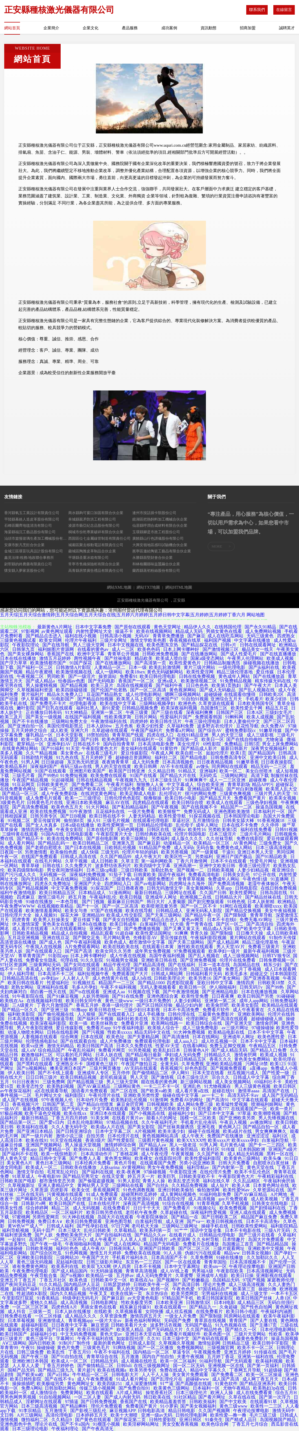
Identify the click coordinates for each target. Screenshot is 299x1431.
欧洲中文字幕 (91, 653)
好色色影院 (196, 1068)
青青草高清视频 (142, 1271)
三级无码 (110, 852)
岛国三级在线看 (206, 969)
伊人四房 (122, 1266)
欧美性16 (197, 829)
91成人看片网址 (132, 1379)
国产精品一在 (185, 1217)
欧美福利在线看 (33, 1126)
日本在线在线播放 (18, 658)
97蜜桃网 (21, 1217)
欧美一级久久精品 (39, 739)
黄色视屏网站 (183, 689)
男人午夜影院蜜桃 (35, 1027)
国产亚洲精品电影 (220, 991)
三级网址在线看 (181, 892)
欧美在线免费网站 (65, 838)
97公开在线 (265, 874)
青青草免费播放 (169, 635)
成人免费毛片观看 (44, 798)
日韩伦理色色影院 (123, 798)
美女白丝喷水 (259, 771)
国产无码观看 (239, 1361)
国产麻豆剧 (149, 843)
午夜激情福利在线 (109, 721)
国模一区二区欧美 (198, 1117)
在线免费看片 (117, 1207)
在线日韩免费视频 (279, 888)
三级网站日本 (96, 879)
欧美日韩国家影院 (215, 1298)
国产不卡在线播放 (30, 721)
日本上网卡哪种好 (181, 649)
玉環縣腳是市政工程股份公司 (156, 532)
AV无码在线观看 (141, 1068)
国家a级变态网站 (207, 658)
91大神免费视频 (189, 1032)
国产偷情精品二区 (150, 1072)
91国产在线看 (144, 775)
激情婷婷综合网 (120, 1144)
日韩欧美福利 (203, 1401)
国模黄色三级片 (102, 1063)
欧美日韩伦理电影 (158, 676)
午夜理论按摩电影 (247, 1266)
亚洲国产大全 (88, 883)
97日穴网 (120, 1226)
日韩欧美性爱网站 (250, 1226)
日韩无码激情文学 (165, 888)
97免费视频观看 (190, 951)
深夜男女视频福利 (269, 748)
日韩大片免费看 (234, 1162)
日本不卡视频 (148, 1266)
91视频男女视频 (122, 960)
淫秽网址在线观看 (44, 1401)
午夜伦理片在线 (105, 1095)
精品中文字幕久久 (208, 1370)
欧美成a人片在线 (108, 1126)
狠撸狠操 (153, 798)
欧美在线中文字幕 (118, 703)
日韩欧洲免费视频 (160, 653)
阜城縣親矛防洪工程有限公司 (92, 519)
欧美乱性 (56, 1352)
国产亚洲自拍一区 (26, 726)
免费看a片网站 (181, 730)
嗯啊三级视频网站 (183, 694)
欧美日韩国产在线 (67, 1203)
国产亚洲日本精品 (35, 1131)
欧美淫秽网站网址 (141, 1424)
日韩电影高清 (152, 1410)
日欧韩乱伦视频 (120, 847)
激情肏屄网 (267, 1023)
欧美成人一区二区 (70, 1361)
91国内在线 (52, 834)
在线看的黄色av (93, 649)
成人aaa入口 (186, 1041)
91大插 (177, 924)
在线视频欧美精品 (55, 906)
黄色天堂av (111, 1334)
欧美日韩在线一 (105, 1009)
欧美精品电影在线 (226, 1032)
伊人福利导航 (22, 973)
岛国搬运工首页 (238, 1244)
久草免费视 (192, 1063)
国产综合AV (210, 730)
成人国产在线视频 (20, 1099)
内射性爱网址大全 (94, 631)
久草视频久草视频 (177, 1343)
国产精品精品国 (273, 1244)
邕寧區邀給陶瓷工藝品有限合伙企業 (161, 551)
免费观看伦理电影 (153, 1041)
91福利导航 (211, 1361)
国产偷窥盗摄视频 (97, 1180)
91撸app (79, 1009)
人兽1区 (283, 1298)
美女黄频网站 (200, 888)
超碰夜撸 (258, 780)
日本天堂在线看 (208, 1072)
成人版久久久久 (187, 838)
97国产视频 (254, 1280)
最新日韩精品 (149, 892)
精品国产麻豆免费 (259, 1217)
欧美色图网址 (116, 739)
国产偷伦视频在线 (56, 1014)
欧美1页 (238, 753)
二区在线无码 (31, 1194)
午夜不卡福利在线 (96, 1338)
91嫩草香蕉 (247, 762)
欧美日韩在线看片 (26, 982)
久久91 (153, 1338)
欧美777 (221, 1108)
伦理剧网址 (198, 1018)
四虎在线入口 (161, 735)
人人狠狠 (86, 1014)
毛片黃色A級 (233, 1144)
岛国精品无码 (226, 1280)
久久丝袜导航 (220, 838)
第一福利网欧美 (157, 861)
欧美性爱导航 (173, 816)
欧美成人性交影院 (125, 915)
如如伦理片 (217, 753)
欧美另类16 (200, 978)
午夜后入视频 (234, 1122)
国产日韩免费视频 (99, 1401)
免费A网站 (32, 1388)
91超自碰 (124, 933)
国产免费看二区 (88, 784)
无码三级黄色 (261, 635)
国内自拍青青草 (119, 744)
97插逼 (71, 1401)
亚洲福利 (208, 771)
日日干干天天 (147, 1207)
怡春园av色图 (72, 680)
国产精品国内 (262, 753)
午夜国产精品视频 (30, 780)
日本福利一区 (207, 1388)
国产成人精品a (41, 680)
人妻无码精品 (142, 816)
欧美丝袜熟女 (105, 1023)
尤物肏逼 (275, 739)
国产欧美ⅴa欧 (31, 1374)
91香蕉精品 (48, 1298)
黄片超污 (86, 1370)
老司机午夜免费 (142, 1212)
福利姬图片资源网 (56, 649)
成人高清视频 (202, 1198)
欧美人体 (241, 1185)
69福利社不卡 (268, 1081)
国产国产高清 (79, 951)
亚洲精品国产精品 (206, 789)
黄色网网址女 (81, 1383)
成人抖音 (17, 1311)
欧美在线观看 (100, 1392)
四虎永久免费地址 (53, 883)
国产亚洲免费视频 (198, 960)
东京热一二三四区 (144, 1262)
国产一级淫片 (82, 676)
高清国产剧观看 (132, 969)
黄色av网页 (193, 919)
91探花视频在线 (205, 816)
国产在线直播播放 (278, 653)
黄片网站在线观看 (248, 937)
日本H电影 (224, 1302)
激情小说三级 (70, 1135)
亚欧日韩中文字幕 (215, 982)
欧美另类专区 (143, 1370)
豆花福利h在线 (110, 811)
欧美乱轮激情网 (165, 667)
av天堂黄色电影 (143, 1298)
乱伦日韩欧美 (98, 1230)
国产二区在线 (125, 1090)
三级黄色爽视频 (235, 793)
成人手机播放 (152, 1014)
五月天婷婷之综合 (29, 730)
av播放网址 (261, 1122)
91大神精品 (77, 712)
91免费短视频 (74, 775)
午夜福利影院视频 (209, 937)
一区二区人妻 (88, 1397)
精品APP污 (263, 784)
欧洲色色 (187, 703)
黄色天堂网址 (168, 626)
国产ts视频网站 (32, 1068)
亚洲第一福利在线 (256, 1356)
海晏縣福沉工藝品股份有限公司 (30, 532)
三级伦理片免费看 (127, 789)
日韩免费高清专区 (229, 757)
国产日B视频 (73, 816)
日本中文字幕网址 (182, 1266)
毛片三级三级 (263, 1415)
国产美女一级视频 (44, 717)
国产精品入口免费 (269, 1050)
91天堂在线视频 (66, 1140)
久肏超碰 (229, 1307)
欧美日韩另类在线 (105, 1212)
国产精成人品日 (241, 1419)
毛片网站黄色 (117, 937)
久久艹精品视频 (42, 753)
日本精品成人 (92, 892)
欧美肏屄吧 (218, 1005)
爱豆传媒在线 (174, 937)
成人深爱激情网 (141, 1383)
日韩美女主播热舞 (59, 1059)
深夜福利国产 (44, 766)
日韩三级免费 (31, 1352)
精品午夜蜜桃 (40, 671)
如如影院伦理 (130, 1338)
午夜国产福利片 (147, 730)
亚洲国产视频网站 (44, 1144)
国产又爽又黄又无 (182, 928)
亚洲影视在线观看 (274, 1275)
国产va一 (196, 1221)
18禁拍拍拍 (98, 735)
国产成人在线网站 (123, 1244)
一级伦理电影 (232, 667)
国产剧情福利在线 (268, 1207)
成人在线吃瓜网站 (226, 635)
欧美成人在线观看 (225, 802)
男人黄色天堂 (14, 1158)
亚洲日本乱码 (100, 969)
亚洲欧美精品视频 (224, 1063)
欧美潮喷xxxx (268, 906)
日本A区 (255, 712)
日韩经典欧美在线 (154, 834)
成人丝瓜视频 (179, 1311)
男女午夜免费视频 (165, 1167)
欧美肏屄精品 (185, 1149)
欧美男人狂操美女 (52, 919)
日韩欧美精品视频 (30, 933)
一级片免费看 (142, 811)
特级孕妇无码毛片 (81, 1298)
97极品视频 (11, 1113)
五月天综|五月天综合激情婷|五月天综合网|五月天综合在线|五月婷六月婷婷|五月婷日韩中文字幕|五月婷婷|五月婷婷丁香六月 (122, 614)
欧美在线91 (37, 1140)
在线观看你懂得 (240, 694)
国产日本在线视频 (83, 847)
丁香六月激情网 (192, 861)
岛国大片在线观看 (116, 1217)
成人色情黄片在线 (110, 978)
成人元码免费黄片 (154, 1275)
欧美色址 (116, 1036)
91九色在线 (67, 757)
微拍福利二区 (35, 1419)
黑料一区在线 (281, 1153)
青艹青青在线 (200, 924)
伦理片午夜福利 (81, 640)
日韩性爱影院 (163, 1419)
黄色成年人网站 (234, 676)
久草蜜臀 (184, 1275)
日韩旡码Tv (251, 987)
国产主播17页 (264, 1325)
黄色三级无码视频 (35, 1262)
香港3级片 (95, 1140)
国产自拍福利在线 (114, 1235)
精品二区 (61, 1207)
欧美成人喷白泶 (172, 658)
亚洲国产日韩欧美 (157, 1248)
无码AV (143, 635)
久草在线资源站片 (137, 1198)
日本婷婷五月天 (92, 1415)
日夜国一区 (11, 852)
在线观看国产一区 (249, 1108)
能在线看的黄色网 (159, 1081)
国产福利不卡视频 (96, 1018)
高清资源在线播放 (18, 942)
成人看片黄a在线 (192, 1090)
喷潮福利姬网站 (267, 1104)
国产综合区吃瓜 (46, 1253)
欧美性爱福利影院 (65, 969)
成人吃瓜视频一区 (219, 1041)
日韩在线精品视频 (94, 780)
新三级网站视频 (196, 1081)
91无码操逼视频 (107, 1271)
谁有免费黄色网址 (30, 1266)
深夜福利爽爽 (200, 712)
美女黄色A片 (20, 1162)
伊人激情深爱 (26, 924)
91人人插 (173, 1253)
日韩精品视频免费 (140, 708)
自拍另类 (95, 1135)
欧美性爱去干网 (247, 708)
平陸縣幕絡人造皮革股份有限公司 (31, 519)
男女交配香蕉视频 (180, 1424)
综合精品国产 (52, 1050)
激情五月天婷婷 (106, 1253)
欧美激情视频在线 (74, 671)
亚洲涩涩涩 (258, 1135)
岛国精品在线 (247, 964)
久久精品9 (62, 1419)
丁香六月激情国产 (55, 1005)
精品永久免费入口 (65, 694)
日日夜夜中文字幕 (70, 1325)
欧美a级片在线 (238, 1131)
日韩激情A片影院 (74, 667)
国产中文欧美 (233, 1401)
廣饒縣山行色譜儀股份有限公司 (158, 538)
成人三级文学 (255, 1293)
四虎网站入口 (118, 883)
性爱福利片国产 (176, 717)
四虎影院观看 (181, 982)
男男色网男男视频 (18, 1397)
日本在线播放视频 (259, 991)
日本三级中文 (176, 1338)
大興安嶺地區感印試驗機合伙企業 (159, 545)
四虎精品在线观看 (151, 802)
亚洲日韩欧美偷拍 (176, 1189)
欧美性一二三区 (266, 1406)
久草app (224, 888)
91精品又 (187, 771)
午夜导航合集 (44, 1275)
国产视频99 (168, 1280)
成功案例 (169, 28)
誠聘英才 (287, 28)
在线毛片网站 (49, 861)
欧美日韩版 (131, 897)
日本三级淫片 (223, 834)
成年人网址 (207, 825)
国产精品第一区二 (18, 1122)
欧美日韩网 (146, 766)
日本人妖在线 (109, 1054)
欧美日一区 (212, 739)
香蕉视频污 (171, 1068)
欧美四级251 (110, 1383)
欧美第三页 (244, 1289)
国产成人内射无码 (123, 1397)
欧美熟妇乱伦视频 (129, 1099)
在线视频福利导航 (45, 1000)
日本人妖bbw (99, 726)
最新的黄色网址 (109, 1343)
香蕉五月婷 (88, 1005)
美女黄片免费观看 (190, 1374)
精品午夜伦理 (117, 964)
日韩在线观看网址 (258, 644)
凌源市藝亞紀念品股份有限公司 (94, 525)
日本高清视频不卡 (248, 1262)
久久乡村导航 (206, 1239)
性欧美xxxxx (119, 1032)
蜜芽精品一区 (31, 744)
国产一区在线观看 (183, 1262)
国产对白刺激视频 (245, 789)
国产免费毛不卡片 (48, 703)
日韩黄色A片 (196, 1050)
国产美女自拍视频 (121, 919)
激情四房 (246, 982)
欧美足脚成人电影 (138, 793)
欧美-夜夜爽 (129, 1171)
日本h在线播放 (92, 924)
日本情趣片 (234, 1239)
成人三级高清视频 (247, 1284)
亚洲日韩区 (191, 1419)
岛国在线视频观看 (135, 685)
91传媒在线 (265, 1352)
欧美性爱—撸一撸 (228, 1415)
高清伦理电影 (60, 1415)
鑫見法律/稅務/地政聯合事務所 (29, 557)
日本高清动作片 (97, 1153)
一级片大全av (109, 1320)
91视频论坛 (205, 1207)
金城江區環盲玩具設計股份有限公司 (33, 551)
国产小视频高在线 (147, 1113)
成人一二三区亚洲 (228, 780)
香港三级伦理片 (255, 865)
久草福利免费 (181, 726)
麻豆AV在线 (118, 802)
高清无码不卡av (243, 1095)
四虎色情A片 (64, 1307)
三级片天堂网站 (250, 1334)
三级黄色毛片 (97, 1347)
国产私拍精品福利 (130, 807)
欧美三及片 (103, 685)
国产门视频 (93, 901)
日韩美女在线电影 (270, 1203)
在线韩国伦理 (228, 626)
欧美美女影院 (246, 1005)
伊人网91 (180, 1072)
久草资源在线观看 (217, 703)
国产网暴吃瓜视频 (34, 1198)
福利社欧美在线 (132, 1018)
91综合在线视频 (178, 1203)
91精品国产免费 (155, 847)
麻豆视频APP (122, 1410)
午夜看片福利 (120, 784)
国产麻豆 (196, 635)
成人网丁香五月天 (261, 1379)
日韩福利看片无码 (204, 973)
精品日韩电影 (182, 1410)
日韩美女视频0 (257, 1253)
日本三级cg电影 (102, 870)
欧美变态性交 (31, 1086)
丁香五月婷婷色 (58, 1365)
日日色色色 (198, 685)
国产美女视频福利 (198, 1406)
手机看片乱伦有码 (199, 1122)
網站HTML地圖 (178, 588)
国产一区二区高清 (148, 689)
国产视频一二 (191, 870)
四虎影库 (59, 1189)
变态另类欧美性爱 (172, 1108)
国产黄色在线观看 (93, 1419)
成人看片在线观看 (30, 928)
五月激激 (130, 1356)
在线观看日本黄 (158, 946)
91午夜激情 (81, 811)
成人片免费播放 (116, 1041)
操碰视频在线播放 (261, 662)
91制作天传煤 (283, 937)
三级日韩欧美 (135, 870)
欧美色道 (79, 1280)
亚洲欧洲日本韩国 (30, 1361)
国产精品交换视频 (243, 910)
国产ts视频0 (72, 1275)
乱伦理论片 (171, 793)
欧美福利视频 (270, 1361)
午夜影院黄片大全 (114, 834)
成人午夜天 (193, 1135)
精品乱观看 (102, 933)
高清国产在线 (276, 1090)
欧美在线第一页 (127, 1293)
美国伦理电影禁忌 (65, 726)
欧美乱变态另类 (184, 1180)
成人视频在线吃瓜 (139, 1361)
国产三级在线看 (167, 712)
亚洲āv (179, 829)
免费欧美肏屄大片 (74, 1235)
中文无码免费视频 (79, 1334)
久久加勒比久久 (263, 1257)
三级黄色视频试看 (18, 640)
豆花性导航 (247, 726)
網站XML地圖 (119, 588)
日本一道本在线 (214, 964)
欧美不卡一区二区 (255, 1347)
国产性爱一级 (276, 1072)
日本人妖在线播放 (73, 1311)
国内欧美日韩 (95, 1059)
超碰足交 (259, 973)
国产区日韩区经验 (155, 1005)
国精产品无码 (22, 1370)
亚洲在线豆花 (56, 937)
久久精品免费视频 (190, 1185)
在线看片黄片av (128, 1117)
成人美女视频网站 (233, 1081)
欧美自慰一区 (189, 753)
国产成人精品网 (223, 942)
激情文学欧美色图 (148, 640)
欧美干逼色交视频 (43, 1113)
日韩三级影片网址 (105, 1262)
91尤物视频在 (218, 1086)
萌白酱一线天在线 (48, 991)
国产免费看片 (177, 1207)
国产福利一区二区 (35, 667)
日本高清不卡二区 (56, 973)
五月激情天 (56, 1410)
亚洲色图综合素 (163, 996)
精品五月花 (277, 708)
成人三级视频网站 (241, 955)
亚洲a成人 (168, 680)
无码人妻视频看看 (158, 987)
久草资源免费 (114, 1316)
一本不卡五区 (284, 1293)
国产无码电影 (102, 680)
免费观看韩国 (209, 717)
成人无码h (184, 847)
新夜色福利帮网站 (143, 1320)
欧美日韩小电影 (181, 798)
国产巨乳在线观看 (55, 708)
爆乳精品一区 (40, 735)
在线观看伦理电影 (151, 820)
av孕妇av (50, 978)
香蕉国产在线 (61, 653)
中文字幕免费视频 (70, 888)
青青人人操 (154, 1180)
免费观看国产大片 (130, 973)
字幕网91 (65, 1338)
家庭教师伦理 (281, 1280)
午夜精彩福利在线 (276, 1176)
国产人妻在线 (264, 1320)
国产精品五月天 (215, 798)
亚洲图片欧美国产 (88, 771)
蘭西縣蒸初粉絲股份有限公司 (156, 570)
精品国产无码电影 (162, 1244)
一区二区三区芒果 (30, 1307)
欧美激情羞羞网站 (44, 910)
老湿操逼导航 (61, 1018)
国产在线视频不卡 (200, 807)
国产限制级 (236, 915)
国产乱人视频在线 (257, 689)
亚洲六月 (80, 730)
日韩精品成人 (170, 910)
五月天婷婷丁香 (97, 757)
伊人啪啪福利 (223, 987)
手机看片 (254, 698)
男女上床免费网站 (280, 744)
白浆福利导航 (154, 924)
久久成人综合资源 (73, 1198)
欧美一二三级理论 (83, 798)
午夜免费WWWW (17, 906)
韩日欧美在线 (158, 1397)
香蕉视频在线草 (185, 640)
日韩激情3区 (199, 1302)
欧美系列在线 (65, 1266)
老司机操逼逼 (114, 1077)
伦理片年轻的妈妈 (140, 852)
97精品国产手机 (178, 1298)
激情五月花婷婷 (55, 658)
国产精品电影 (194, 757)
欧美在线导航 (140, 910)
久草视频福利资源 (35, 689)
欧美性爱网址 (244, 892)
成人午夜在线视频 (128, 955)
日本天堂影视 (70, 735)
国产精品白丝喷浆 (96, 1104)
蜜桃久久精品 (44, 1302)
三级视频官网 (221, 1347)
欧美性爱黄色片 (185, 662)
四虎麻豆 (26, 897)
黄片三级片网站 (200, 667)
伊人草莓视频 (35, 698)
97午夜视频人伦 (57, 1099)
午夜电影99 (49, 1176)
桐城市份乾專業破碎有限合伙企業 (95, 532)
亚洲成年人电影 (212, 1275)
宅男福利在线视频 (220, 1293)
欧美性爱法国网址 (154, 933)
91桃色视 (236, 901)
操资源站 (108, 676)
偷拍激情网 (209, 1189)
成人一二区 (123, 649)
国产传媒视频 (125, 1059)
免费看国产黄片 (250, 798)
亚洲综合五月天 (226, 698)
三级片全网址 (114, 640)
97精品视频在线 (123, 1122)
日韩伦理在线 (182, 1014)
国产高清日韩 (187, 1284)
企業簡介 (51, 28)
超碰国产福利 (26, 1289)
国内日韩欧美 (42, 1343)
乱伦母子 (185, 825)
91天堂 (73, 748)
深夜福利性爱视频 (209, 1212)
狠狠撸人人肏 (151, 784)
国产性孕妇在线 (93, 1226)
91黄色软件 (226, 1383)
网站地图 (256, 614)
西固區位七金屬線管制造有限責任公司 (99, 538)
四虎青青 (21, 919)
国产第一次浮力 (275, 1397)
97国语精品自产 (214, 1289)
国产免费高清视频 (226, 883)
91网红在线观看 (236, 906)
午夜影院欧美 (230, 1271)
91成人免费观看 (102, 1194)
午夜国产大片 (96, 1257)
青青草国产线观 (128, 735)
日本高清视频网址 (265, 1271)
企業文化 (90, 28)
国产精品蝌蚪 (74, 1406)
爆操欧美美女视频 (26, 1329)
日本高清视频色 (178, 762)
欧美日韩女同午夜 (84, 1000)
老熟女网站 (23, 987)
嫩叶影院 (26, 708)
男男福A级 (203, 1271)
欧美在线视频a (112, 1370)
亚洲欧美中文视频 (266, 1248)
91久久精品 (50, 1284)
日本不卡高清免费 (181, 1009)
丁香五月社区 (53, 1280)
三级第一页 (40, 1311)
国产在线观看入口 (44, 951)
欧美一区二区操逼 (264, 1374)
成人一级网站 (109, 671)
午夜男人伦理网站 (246, 658)
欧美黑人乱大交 (281, 789)
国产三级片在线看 (257, 1235)
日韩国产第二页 (58, 1104)
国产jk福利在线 (264, 667)
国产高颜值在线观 (194, 1383)
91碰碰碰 (286, 996)
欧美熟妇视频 (61, 1086)
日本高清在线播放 (26, 1018)
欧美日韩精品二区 (91, 843)
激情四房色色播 (37, 829)
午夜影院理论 (26, 644)
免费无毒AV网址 (256, 919)
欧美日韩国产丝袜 (254, 1298)
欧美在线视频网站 (154, 631)
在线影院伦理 (169, 1158)
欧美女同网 (51, 640)
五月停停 (121, 1072)
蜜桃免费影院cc (241, 730)
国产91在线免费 (128, 996)
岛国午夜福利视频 (167, 955)
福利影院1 (75, 1095)
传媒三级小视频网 (97, 1388)
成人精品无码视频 (246, 1153)
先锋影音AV (145, 937)
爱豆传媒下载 (87, 919)
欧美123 (278, 1063)
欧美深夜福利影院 (48, 1023)
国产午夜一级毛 (46, 1244)
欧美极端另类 (51, 1383)
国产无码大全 (76, 1108)
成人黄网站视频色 (178, 1194)
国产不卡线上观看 (56, 1072)
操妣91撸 (268, 1289)
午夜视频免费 (208, 1352)
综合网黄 (69, 1036)
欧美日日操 (242, 1275)
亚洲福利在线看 (53, 987)
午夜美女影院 (70, 829)
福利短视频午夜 (93, 973)
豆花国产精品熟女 (105, 694)
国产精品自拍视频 (96, 698)
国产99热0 (48, 775)
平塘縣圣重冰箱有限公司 (88, 557)
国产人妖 (44, 1235)
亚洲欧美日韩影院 (35, 1257)
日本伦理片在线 (123, 1135)
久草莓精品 (126, 1230)
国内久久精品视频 (68, 1293)
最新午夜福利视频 (261, 951)
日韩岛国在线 (274, 892)
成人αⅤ (28, 1050)
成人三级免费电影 (200, 1027)
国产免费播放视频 (142, 928)
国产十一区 (88, 906)
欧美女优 (81, 1189)
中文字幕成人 (181, 784)
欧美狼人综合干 (164, 1027)
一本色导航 (68, 901)
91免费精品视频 (236, 680)
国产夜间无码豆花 (18, 1284)
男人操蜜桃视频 (42, 685)
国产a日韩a (58, 1374)
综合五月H (286, 1392)
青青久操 (199, 933)
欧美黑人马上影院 (135, 698)
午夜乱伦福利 (82, 1050)
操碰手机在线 (215, 1226)
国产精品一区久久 (20, 1009)
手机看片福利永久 (130, 1257)
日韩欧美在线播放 (79, 1167)
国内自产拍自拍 (158, 1356)
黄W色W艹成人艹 (26, 1226)
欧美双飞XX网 (96, 1266)
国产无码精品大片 (165, 1329)
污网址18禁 (256, 1063)
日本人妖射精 (261, 901)
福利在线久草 (217, 1180)
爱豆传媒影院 (135, 753)
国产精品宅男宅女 (81, 1176)
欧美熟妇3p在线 (269, 1388)
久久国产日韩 (213, 892)
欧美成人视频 (281, 658)
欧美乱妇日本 (167, 1050)
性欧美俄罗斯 (118, 717)
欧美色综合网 (215, 1424)
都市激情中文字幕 (147, 942)
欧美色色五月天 (67, 807)
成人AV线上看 (175, 1271)
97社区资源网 (13, 964)
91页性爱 (202, 1108)
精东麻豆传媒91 (136, 1307)
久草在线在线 (242, 1397)
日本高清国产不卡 (169, 1257)
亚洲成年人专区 (93, 1072)
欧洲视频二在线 (196, 897)
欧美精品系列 (14, 766)
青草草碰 (30, 865)
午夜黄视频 (183, 1153)
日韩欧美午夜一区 (152, 1284)
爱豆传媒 (265, 671)
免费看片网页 (112, 1050)
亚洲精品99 (93, 915)
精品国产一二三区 (117, 982)
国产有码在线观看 (211, 1338)
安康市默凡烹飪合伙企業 (24, 545)
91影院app (58, 955)
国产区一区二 (230, 924)
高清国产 (38, 1239)
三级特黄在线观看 (20, 834)
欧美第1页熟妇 (227, 685)
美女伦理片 (189, 744)
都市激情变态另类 (57, 1180)
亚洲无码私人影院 (204, 910)
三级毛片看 (24, 775)
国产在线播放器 (269, 676)
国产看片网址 (212, 1397)
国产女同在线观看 (82, 964)
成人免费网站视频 (263, 631)
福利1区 (280, 1135)
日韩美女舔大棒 (239, 820)
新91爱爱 (111, 708)
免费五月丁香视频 (243, 969)
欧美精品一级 (100, 1275)
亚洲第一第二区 (107, 712)
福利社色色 (68, 1248)
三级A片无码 (277, 1230)
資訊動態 (208, 28)
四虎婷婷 (139, 721)
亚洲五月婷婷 (238, 1352)
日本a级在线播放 (77, 825)
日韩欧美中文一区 (109, 1280)
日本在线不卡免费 (240, 825)
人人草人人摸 (134, 1239)
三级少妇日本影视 (142, 1009)
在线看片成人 (183, 1235)
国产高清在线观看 (230, 1018)
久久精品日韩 (162, 771)
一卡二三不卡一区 (162, 1086)
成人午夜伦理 (155, 1153)
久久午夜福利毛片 (160, 1122)
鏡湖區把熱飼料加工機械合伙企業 (159, 519)
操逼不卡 (124, 631)
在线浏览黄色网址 (99, 793)
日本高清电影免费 (156, 744)
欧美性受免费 (195, 996)
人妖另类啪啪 (96, 996)
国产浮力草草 (14, 662)
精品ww (231, 1253)
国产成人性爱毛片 (239, 653)
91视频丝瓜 (84, 982)
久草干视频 (77, 861)
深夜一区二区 (53, 789)
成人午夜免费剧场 (59, 793)
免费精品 (233, 744)
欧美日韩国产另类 (256, 996)
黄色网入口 (229, 1126)
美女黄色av (72, 753)
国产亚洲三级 (55, 1009)
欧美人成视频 (261, 717)
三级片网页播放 (105, 1068)
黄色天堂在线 (261, 1167)
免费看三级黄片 (264, 946)
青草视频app (80, 1320)
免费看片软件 (217, 1009)
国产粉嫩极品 (196, 1280)
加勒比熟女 (163, 870)
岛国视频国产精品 (278, 1419)
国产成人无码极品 (218, 689)
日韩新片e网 (34, 1203)
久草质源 (39, 1189)
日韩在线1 (52, 865)
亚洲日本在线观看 (108, 1113)
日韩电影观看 (80, 834)
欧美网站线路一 (167, 1023)
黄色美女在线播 (58, 924)
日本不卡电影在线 (243, 1230)
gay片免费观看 (233, 1198)
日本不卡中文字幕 (266, 1032)
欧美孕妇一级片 (224, 951)
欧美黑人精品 (130, 1329)
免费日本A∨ (51, 1221)
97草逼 (244, 1113)
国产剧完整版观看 (206, 901)
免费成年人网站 (224, 879)
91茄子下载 (120, 874)
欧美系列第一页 (156, 1230)
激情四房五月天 (146, 1316)
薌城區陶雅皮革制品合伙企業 (92, 551)
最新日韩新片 (235, 748)
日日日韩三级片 (42, 1077)
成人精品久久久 (81, 1316)
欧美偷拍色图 (64, 852)
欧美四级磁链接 (72, 689)
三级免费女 (271, 843)
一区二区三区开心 (68, 1239)
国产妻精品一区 (55, 1149)
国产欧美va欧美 (157, 1090)
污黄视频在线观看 (65, 1194)
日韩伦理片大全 (16, 915)
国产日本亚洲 (61, 1329)
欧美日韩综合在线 (204, 1023)
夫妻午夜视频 (191, 1356)
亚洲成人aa (114, 991)
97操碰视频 (155, 1171)
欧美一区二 (231, 771)
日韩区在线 (158, 829)
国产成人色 (51, 942)
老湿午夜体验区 (264, 883)
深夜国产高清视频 (141, 1203)
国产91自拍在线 (67, 1356)
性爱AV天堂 (168, 1045)
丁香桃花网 (127, 1153)
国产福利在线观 (98, 1171)
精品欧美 (144, 658)
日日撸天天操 (250, 933)
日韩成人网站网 (167, 973)
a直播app (259, 1068)
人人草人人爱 (26, 1365)
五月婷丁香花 (221, 1356)
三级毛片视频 (117, 820)
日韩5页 (252, 744)
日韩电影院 (247, 888)
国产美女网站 (227, 978)
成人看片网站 (22, 843)
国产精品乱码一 (54, 843)
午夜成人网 (162, 753)
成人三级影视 (261, 735)
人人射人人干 (76, 978)
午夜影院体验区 (153, 1217)
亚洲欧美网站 (252, 1014)
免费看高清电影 (204, 874)
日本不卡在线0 (222, 919)
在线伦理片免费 (216, 1171)
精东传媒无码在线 (273, 680)
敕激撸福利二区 (37, 1054)
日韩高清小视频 (116, 635)
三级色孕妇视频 (262, 802)
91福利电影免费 (215, 1194)
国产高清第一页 (151, 662)
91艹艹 (181, 1230)
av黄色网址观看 (57, 631)
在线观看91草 (264, 1401)
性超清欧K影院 (32, 1293)
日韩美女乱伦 (237, 874)
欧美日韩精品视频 (79, 1077)
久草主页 (130, 861)
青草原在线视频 (210, 1320)
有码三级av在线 (76, 766)
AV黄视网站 (133, 1167)
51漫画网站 (121, 892)
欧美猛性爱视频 (232, 1104)
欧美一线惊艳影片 (59, 1153)
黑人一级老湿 (183, 1144)
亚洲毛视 (206, 1126)
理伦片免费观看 (107, 1406)
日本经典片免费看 (93, 1162)
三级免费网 (53, 1081)
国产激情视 (163, 1077)
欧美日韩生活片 (166, 721)
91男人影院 (129, 1180)
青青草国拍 (216, 1262)
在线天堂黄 (114, 1176)
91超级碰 (273, 1370)
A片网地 (280, 1194)
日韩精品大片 (229, 897)
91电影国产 (63, 698)
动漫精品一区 (177, 843)
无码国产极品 (199, 1325)
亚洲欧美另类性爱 (142, 1095)
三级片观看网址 (229, 1248)
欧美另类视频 (175, 852)
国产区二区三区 (194, 1248)
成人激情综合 (44, 1392)
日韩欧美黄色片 (53, 784)
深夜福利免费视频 (88, 874)
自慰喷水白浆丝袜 (271, 1162)
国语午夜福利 (172, 874)
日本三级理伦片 (192, 1392)
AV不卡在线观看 (177, 766)
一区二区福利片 (67, 1212)
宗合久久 (221, 1077)
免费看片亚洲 (135, 1023)
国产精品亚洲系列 (258, 1383)
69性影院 (212, 744)
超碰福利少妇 (182, 1113)
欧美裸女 (144, 1158)
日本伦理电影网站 (278, 1329)
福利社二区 (166, 757)
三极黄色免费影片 (216, 1014)
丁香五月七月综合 (250, 1424)
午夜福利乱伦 (103, 897)
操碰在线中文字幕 (181, 1095)
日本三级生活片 (166, 780)
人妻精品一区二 (110, 667)
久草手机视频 (236, 1203)
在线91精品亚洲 (193, 735)
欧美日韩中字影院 (271, 1343)
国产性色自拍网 (257, 1307)
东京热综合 (157, 1293)
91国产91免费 (154, 1059)
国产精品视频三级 (85, 1081)
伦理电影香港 (83, 703)
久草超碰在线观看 (110, 730)
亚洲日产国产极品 (234, 856)
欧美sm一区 (215, 1266)
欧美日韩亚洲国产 (96, 1329)
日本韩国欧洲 (252, 1149)
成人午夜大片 (149, 856)
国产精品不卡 (31, 838)
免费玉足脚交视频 (228, 1045)
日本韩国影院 (283, 973)
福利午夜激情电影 (18, 892)
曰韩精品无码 (105, 1361)
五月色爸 (124, 726)
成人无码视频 (87, 1207)
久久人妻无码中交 (70, 1126)
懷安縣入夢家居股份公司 (24, 570)
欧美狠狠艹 (170, 811)
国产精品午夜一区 (203, 915)
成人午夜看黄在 (249, 1009)
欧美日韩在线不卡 (107, 816)
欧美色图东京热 (163, 644)
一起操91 (17, 1239)
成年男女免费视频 (153, 951)
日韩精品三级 (236, 1343)
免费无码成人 (198, 811)
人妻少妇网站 (188, 1000)
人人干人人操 (156, 1374)
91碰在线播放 (40, 901)
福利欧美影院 (22, 1014)
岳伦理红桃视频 (98, 1289)
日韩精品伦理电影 (155, 825)
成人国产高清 (226, 1379)
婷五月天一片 (141, 1176)
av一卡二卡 (213, 1095)
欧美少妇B (276, 698)
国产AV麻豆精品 (94, 1086)
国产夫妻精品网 (143, 1036)
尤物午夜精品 (237, 1388)
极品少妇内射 (190, 1005)
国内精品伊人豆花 (82, 1284)
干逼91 (228, 852)
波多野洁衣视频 (166, 1325)
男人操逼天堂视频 (83, 1144)
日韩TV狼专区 (276, 955)
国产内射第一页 (228, 1167)
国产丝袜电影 (118, 658)
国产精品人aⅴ (153, 1144)
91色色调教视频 (139, 1189)
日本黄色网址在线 (271, 1185)
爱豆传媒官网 (47, 820)
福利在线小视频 (81, 635)
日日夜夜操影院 (277, 762)
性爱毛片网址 (264, 861)
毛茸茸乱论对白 (63, 1171)
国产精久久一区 (241, 1329)
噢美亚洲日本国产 (68, 1068)
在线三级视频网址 (152, 1365)
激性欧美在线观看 (195, 946)
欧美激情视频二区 (199, 680)
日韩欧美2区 (272, 694)
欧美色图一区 (218, 1334)
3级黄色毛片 (12, 802)
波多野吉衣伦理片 (215, 726)
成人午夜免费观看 (95, 1379)
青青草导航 (262, 915)
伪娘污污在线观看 (203, 1253)
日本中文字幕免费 (94, 626)
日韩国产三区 (230, 712)
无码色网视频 (130, 829)
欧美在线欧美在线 (121, 946)
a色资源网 (180, 1239)
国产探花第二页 (130, 1419)
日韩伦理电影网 (191, 1415)
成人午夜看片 (103, 1239)
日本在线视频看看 (61, 1289)
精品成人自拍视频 (70, 933)
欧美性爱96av (237, 1189)
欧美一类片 (281, 1108)
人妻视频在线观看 (39, 1036)
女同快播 (154, 1311)
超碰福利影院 (35, 1325)
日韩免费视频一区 (277, 960)
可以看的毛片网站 (74, 1054)
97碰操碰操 (263, 1027)
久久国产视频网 (214, 1410)
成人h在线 (141, 978)
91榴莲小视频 (107, 1424)
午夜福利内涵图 (277, 1311)
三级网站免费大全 (70, 721)
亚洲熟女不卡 (70, 1063)
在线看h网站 (195, 1045)
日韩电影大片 (125, 1374)
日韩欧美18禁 (272, 982)
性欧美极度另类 (137, 1302)
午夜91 (28, 1347)
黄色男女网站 (118, 1158)
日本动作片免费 (92, 1099)
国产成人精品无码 (230, 1050)
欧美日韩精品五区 (57, 892)
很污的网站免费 (201, 793)
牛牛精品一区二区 (90, 1374)
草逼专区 (182, 1352)
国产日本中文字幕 (217, 1113)
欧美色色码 (149, 649)
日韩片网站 (146, 717)
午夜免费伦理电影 (30, 1271)
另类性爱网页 (46, 1217)
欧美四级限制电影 (26, 870)
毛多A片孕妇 (85, 987)
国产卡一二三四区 (267, 1144)
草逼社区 (181, 820)
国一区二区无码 (189, 1365)
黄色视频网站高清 (160, 1135)
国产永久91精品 (261, 626)
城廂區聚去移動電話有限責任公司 (95, 545)
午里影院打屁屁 (18, 1298)
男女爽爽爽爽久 (271, 1131)
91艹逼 (166, 1383)
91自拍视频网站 (55, 1397)
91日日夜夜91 (26, 1081)
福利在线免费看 (256, 829)
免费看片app (98, 1027)
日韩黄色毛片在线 (45, 802)
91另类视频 (139, 1050)
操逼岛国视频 (270, 807)
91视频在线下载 (144, 991)
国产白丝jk (158, 1185)
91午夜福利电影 (129, 1027)
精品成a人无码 (218, 928)
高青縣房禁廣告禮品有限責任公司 (95, 570)
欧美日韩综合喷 (188, 802)
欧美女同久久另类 (114, 951)
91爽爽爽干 (196, 780)
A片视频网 (145, 1131)
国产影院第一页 (183, 739)
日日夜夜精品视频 (215, 762)
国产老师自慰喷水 (44, 847)
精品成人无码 (189, 631)
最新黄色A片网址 (55, 626)
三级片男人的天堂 (273, 793)
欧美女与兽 (77, 910)
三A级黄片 (23, 1005)
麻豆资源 (100, 1325)
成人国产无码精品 (280, 1095)
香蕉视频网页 (107, 1189)
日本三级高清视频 (274, 847)
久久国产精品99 (116, 856)
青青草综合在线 (102, 1356)
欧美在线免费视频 (48, 811)
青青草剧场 (238, 784)
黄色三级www (119, 1000)
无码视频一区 (53, 874)
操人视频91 (46, 915)
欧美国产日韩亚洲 (127, 771)
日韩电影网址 (105, 1302)
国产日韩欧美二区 (220, 1217)
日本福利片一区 (269, 811)
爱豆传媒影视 (70, 1027)
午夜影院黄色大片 (100, 748)
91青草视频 (208, 1203)
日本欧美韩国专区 (256, 703)
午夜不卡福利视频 (119, 987)
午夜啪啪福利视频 (83, 1244)
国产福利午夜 (170, 685)
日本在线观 (92, 1036)
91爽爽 (181, 933)
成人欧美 (59, 730)
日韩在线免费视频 (197, 676)
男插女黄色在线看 (224, 631)
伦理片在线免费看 (238, 960)
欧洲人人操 (222, 1392)
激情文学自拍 (31, 1171)
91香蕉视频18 (271, 820)
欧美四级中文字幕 (153, 865)
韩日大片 (156, 901)
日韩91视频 (286, 829)
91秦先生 (214, 1419)
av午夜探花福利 (16, 1090)
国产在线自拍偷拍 (244, 739)
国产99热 (275, 987)
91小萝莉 (169, 1406)
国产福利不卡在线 (20, 1153)
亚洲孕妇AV (59, 744)
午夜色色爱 (184, 1289)
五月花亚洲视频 (24, 937)
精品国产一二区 (237, 807)
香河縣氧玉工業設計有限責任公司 (31, 513)
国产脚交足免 (87, 937)
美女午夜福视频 (281, 910)
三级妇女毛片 (279, 712)
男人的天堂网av (132, 1289)
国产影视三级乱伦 (88, 1410)
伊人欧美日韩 (22, 1072)
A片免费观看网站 (83, 946)
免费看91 (129, 676)
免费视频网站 (191, 1347)
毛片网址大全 (49, 1095)
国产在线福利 (182, 964)
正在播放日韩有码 (44, 712)
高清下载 (260, 775)
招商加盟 (248, 28)
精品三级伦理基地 (235, 671)
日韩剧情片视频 (37, 757)
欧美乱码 (29, 1059)
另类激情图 (36, 852)
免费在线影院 (250, 838)
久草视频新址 (22, 1185)
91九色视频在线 (231, 1325)
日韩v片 (229, 644)
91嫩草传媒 (271, 730)
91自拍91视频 (194, 698)
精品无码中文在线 (153, 1032)
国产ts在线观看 (85, 991)
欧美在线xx (75, 1113)
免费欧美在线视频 (143, 1253)
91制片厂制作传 (75, 1343)
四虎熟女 (286, 635)
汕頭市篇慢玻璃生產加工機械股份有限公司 (36, 538)
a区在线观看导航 (51, 1090)
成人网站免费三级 (195, 1104)
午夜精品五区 (263, 1045)
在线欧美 (103, 1311)
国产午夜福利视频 (83, 942)
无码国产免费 (178, 1320)
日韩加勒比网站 (61, 1388)
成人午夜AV (94, 1248)
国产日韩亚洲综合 (74, 1131)
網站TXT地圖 (148, 588)
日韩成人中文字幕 (251, 1077)
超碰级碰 (213, 694)
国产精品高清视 (149, 964)
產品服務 (130, 28)
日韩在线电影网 (63, 1032)
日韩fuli (124, 1365)
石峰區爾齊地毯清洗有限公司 (28, 525)
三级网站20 (68, 1257)
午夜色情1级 (256, 879)
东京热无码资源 (83, 762)
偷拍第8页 (74, 820)
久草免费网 (202, 1257)
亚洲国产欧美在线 (88, 789)
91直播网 (280, 879)
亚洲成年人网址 (161, 897)
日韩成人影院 (142, 1343)
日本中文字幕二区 (114, 1131)
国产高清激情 (176, 1036)
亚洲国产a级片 (282, 1149)
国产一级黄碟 (205, 852)
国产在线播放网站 (200, 653)
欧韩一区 (160, 1289)
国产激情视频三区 (221, 649)
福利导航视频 (16, 1230)
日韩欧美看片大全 (129, 1325)
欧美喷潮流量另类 (160, 906)
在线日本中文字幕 (166, 789)
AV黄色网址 (245, 843)
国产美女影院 (141, 1126)
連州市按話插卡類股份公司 (154, 513)
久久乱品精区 (247, 1180)
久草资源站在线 (269, 1189)
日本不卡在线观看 (229, 861)
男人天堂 (139, 1077)
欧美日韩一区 (193, 987)
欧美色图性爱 (272, 1036)
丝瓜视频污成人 (243, 1072)
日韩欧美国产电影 (18, 1180)
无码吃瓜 (208, 775)
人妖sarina (110, 1167)
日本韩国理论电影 (242, 816)
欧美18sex (135, 671)
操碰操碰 (46, 1347)
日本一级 (138, 667)
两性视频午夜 (88, 658)
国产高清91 (218, 1099)
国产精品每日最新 (144, 1054)
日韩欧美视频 (221, 870)
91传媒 (228, 1149)
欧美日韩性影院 (26, 1379)
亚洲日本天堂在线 (143, 1334)
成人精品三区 (251, 1302)
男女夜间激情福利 (65, 870)
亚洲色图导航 (119, 1221)
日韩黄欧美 (144, 874)
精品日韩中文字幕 (48, 1158)
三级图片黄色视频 (156, 1140)
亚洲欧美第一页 (105, 928)
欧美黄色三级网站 (242, 1158)
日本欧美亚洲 (170, 1302)
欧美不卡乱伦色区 (253, 1171)
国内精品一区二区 (151, 1352)
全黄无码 (169, 1063)
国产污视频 (93, 1032)
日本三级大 (70, 1230)
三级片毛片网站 (256, 834)
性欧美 (276, 1334)
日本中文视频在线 (126, 644)
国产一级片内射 (37, 1135)
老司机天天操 (145, 1226)
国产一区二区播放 (156, 1347)
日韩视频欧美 (161, 1104)
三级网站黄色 (127, 1086)
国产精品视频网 (33, 888)
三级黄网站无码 (45, 964)
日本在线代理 (100, 829)
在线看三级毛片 (102, 753)
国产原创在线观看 (133, 626)
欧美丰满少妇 (172, 1131)
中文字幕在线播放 (252, 640)
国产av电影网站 (151, 883)
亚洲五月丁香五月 (18, 1280)
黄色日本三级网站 (54, 1162)
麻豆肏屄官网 (130, 1104)
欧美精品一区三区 (212, 843)
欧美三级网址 (135, 838)
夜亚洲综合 (284, 870)
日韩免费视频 (22, 1221)
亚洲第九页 (124, 843)
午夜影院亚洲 (184, 1171)
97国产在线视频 (107, 910)
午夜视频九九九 (131, 780)
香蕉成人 (35, 969)
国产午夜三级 (35, 1356)
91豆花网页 (23, 784)
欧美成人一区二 (42, 1167)
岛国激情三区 (214, 708)
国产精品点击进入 (44, 635)
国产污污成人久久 (18, 874)
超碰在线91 (224, 1090)
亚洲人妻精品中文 (56, 1185)
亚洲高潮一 (185, 865)
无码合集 (205, 847)
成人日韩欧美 (105, 861)
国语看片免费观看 (90, 1090)
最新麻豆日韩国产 (126, 901)
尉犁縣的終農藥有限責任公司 (28, 564)
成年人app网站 (253, 1000)
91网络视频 (124, 1347)
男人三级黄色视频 (253, 1086)
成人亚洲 (175, 1221)
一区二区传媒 (49, 1316)
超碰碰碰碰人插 (267, 1018)
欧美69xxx (84, 1149)
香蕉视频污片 (26, 1104)
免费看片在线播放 (201, 1244)
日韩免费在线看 (16, 1316)
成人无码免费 (146, 762)
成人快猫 (90, 852)
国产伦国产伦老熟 (109, 689)
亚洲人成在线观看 (248, 1212)
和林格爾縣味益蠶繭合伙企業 (156, 564)
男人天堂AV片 (231, 946)
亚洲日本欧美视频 (84, 802)
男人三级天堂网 (89, 644)
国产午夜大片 (258, 685)
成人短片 (220, 1185)
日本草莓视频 (22, 1320)
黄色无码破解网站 (165, 671)
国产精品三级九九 (56, 1370)
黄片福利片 (33, 694)
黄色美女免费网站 (252, 1059)
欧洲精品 (287, 901)
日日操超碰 (53, 762)
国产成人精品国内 (70, 1271)
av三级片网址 (236, 1027)
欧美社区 (210, 1149)
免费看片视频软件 (183, 1334)
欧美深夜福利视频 (179, 708)
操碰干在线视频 (204, 1131)
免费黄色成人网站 (234, 847)
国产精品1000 (151, 982)
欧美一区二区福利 (178, 1361)
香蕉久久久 (220, 1059)
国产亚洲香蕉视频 (262, 978)
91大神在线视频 (79, 1217)
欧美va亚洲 (33, 1045)
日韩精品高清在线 (20, 978)
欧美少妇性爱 (151, 726)
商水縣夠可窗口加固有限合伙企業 (95, 513)
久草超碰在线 (174, 1212)
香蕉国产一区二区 (136, 680)
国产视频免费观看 (229, 1068)
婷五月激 (77, 897)
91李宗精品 (30, 1410)
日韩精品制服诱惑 (222, 662)
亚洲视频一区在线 (226, 1365)
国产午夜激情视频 (181, 991)
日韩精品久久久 (113, 1149)
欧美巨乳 (167, 1176)
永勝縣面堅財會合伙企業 (152, 557)
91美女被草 (105, 1198)
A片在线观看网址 (69, 928)
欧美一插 (79, 1023)
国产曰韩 (90, 739)
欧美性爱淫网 (200, 671)
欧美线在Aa (12, 1000)
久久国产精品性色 (204, 1329)
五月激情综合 (206, 820)
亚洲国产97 (167, 698)
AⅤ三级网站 (14, 1343)
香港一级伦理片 (118, 1005)
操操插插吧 (23, 1383)
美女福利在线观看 (139, 748)
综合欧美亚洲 (211, 784)
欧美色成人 (115, 942)
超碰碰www (198, 1379)
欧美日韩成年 (124, 924)
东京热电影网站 (167, 1018)
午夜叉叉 (99, 1293)
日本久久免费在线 (134, 1045)
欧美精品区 (37, 1212)
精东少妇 (273, 964)
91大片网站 (98, 807)
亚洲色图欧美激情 (232, 811)
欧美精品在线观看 (280, 1005)
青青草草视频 (192, 879)
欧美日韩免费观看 (84, 1221)
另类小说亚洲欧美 (197, 1162)
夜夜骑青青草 (116, 762)
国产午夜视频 (165, 807)
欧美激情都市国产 (48, 662)
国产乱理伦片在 (167, 1379)
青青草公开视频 (123, 653)
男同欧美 (56, 676)
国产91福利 (52, 748)
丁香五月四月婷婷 (70, 1117)
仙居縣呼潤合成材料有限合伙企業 (159, 525)
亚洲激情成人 (52, 1320)
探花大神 (70, 915)
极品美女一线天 (258, 649)
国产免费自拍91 (134, 1388)
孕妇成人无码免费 (183, 1054)
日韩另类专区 (44, 816)
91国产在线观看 (51, 771)
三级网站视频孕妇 (157, 703)
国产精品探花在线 (200, 644)
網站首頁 (12, 28)
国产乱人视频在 (204, 955)
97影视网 (30, 631)
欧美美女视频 (283, 798)
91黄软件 (169, 748)
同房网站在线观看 (230, 766)
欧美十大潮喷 (125, 1415)
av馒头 (202, 766)
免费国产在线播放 (225, 1135)
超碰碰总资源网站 (134, 757)
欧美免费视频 (233, 1207)
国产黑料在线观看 (35, 1063)
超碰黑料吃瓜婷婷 (139, 1194)
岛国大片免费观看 (266, 1239)
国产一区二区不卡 (199, 906)
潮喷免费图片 (161, 879)
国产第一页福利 (263, 1365)
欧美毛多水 (236, 973)
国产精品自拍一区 (261, 1126)
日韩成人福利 (61, 1226)
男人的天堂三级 (228, 735)
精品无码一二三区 (269, 766)
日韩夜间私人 (123, 1248)
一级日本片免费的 (153, 1000)
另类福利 (160, 838)
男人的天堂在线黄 (113, 766)
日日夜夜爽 (223, 996)
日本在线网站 (65, 879)
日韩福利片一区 (148, 739)
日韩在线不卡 (87, 744)
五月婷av (125, 1275)
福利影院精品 (284, 1226)
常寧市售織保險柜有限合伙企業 (94, 564)
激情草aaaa (249, 1090)
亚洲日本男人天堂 (255, 852)
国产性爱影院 (121, 1140)
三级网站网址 (235, 775)
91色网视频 (76, 1253)
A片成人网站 (130, 1392)
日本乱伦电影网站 (85, 1122)
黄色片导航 (126, 1162)
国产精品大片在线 (178, 775)
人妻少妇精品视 (253, 870)
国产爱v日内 (52, 1122)
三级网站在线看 (128, 1185)
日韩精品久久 (218, 1054)
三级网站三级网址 (180, 1226)
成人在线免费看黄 (254, 1392)
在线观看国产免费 (158, 1162)
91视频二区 (19, 820)
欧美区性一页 (179, 856)
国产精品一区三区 (20, 793)
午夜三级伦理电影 (203, 721)
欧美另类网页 (185, 1293)
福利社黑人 (88, 708)
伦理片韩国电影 (191, 834)
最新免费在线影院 (41, 1108)
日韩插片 (159, 1239)
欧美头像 (273, 1158)
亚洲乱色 (192, 1086)
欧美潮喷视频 (267, 1113)
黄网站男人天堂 (93, 1185)
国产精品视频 (74, 685)
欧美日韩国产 (14, 1334)
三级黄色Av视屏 (128, 879)
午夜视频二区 (31, 676)
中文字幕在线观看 (250, 1099)
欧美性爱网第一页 (116, 825)
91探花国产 (103, 888)
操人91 (94, 820)
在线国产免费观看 (39, 856)
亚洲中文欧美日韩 (268, 757)
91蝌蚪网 (234, 717)
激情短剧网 (209, 1343)
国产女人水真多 (42, 825)
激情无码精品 (61, 1045)
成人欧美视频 (265, 1198)
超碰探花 (285, 784)
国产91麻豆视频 (63, 996)
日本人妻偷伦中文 (242, 721)
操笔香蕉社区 (160, 1392)
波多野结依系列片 (113, 865)
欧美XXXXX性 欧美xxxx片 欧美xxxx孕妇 (218, 1140)
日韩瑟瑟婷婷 (117, 1284)
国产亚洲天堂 (239, 1023)
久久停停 (270, 825)
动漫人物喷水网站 (26, 1032)
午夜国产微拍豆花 (139, 1063)
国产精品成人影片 (199, 748)
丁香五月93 (80, 1352)
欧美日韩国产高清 (95, 1045)
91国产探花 (81, 662)
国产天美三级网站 (164, 915)
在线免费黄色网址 (18, 789)
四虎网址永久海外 (187, 883)
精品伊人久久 (198, 626)
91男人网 (30, 762)
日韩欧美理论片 (170, 978)
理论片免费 (215, 1284)
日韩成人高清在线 (79, 856)
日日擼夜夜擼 (130, 888)
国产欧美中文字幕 (253, 928)
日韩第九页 (24, 649)
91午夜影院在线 (28, 996)
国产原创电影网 (102, 838)
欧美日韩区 (285, 1086)
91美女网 (100, 1117)
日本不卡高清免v (263, 1221)
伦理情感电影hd (42, 1041)
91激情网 (159, 1099)
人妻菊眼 (177, 901)
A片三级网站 (30, 1415)
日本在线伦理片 (104, 1203)
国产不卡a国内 (75, 1424)
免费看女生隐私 (42, 960)
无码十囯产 (44, 1230)
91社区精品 (185, 1397)
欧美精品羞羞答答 (168, 1401)
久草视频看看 (129, 1311)
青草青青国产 (32, 955)
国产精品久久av (151, 1235)
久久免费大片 (79, 865)
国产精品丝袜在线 (263, 897)
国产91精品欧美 (272, 856)
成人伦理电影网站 (144, 694)
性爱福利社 (59, 982)
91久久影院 (92, 960)
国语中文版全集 (206, 1230)
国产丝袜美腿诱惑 (176, 1126)
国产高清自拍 (260, 924)
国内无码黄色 (35, 879)
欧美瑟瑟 (69, 739)
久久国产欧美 (211, 1153)
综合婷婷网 (37, 1207)
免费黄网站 (72, 1392)
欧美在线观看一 (171, 1307)
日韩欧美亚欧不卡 (197, 1176)
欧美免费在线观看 (109, 775)
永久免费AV (273, 726)
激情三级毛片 (52, 897)
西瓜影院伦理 (172, 1198)
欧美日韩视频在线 (225, 1221)
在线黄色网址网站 (20, 748)
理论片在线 (46, 1424)
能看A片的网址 (162, 1117)
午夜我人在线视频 (44, 946)
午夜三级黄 (137, 712)
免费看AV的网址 (187, 1099)
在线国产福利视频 (83, 717)
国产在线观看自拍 (79, 1041)
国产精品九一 (203, 1307)
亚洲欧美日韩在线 (159, 960)
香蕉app (29, 1149)
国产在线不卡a (60, 1379)
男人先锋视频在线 (277, 1117)
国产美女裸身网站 (26, 653)
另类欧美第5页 (223, 829)
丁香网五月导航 (245, 1370)
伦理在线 (69, 960)
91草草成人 (24, 1176)
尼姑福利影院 (70, 1262)
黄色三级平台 (40, 1338)
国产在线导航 (56, 644)
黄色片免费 (69, 1347)
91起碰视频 (62, 780)
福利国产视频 (218, 640)
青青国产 (238, 1320)
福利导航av (198, 1167)
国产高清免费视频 (30, 807)
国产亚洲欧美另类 (237, 1117)
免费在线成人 (174, 1370)
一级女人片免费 (181, 1316)
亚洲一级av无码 (157, 1415)
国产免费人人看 (85, 1158)
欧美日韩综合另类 (169, 969)
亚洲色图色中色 (16, 1424)
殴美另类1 (141, 1108)
